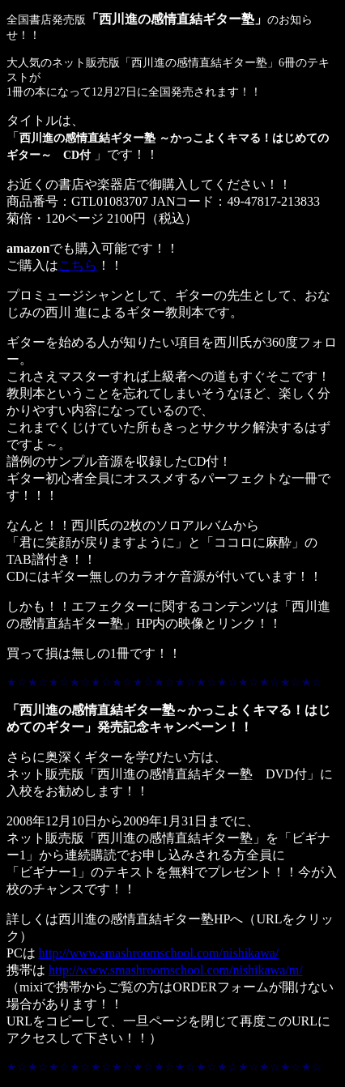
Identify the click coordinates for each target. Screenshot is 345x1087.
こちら (77, 265)
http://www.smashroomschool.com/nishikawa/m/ (176, 970)
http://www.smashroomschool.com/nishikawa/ (159, 953)
